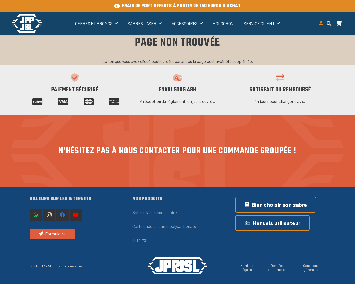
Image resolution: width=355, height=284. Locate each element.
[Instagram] (49, 215)
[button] (115, 23)
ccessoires (169, 212)
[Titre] (27, 23)
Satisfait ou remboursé (280, 89)
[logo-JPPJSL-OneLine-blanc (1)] (177, 266)
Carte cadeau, (145, 226)
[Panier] (339, 23)
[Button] (321, 23)
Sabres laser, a (145, 212)
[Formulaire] (52, 234)
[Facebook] (62, 215)
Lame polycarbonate (177, 226)
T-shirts (139, 239)
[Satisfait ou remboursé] (280, 77)
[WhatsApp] (36, 215)
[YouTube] (76, 215)
